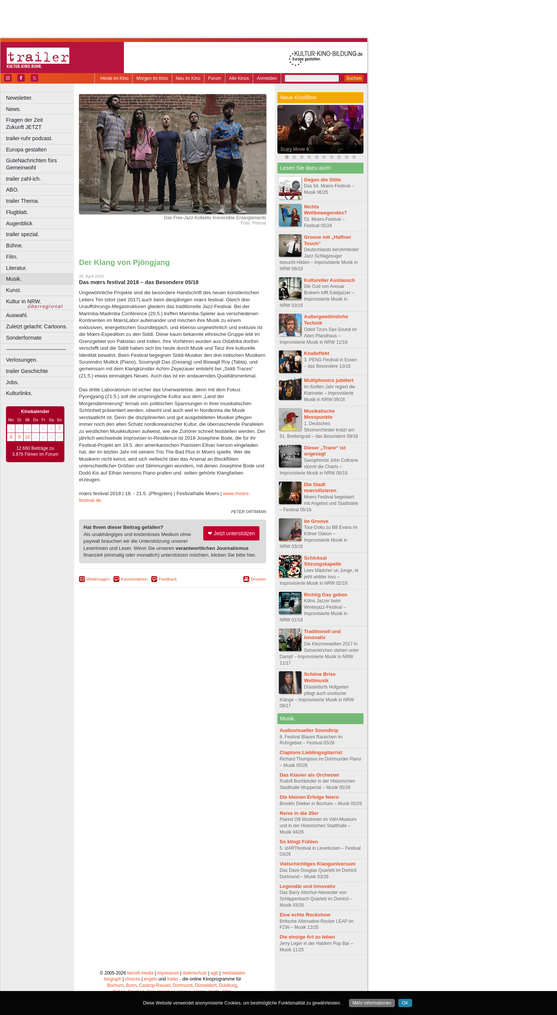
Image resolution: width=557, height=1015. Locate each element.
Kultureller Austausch (329, 280)
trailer (172, 979)
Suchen (354, 78)
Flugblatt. (17, 212)
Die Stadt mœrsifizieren (320, 488)
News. (13, 109)
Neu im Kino (188, 78)
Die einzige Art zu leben (307, 937)
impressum (168, 973)
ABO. (12, 190)
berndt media (140, 973)
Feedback (168, 579)
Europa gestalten (26, 150)
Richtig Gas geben (325, 594)
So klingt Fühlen (299, 841)
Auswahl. (17, 315)
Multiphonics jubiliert (329, 380)
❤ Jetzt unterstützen (231, 533)
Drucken (258, 579)
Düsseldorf (205, 985)
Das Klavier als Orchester (310, 775)
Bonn (131, 985)
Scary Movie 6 (294, 149)
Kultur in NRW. (23, 301)
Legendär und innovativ (307, 886)
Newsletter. (19, 98)
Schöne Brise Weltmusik (319, 677)
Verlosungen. (21, 360)
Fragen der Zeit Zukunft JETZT (40, 123)
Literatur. (16, 268)
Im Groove (316, 521)
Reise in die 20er (299, 813)
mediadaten (233, 973)
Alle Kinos (239, 78)
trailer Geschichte (27, 371)
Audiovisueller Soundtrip (309, 730)
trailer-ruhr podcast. (29, 138)
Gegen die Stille (322, 180)
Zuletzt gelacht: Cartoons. (36, 326)
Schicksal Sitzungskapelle (322, 561)
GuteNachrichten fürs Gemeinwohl (31, 164)
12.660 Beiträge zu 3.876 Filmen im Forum (35, 451)
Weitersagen (98, 579)
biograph (112, 979)
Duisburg (228, 985)
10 (27, 437)
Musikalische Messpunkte (319, 414)
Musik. (14, 279)
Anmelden (267, 78)
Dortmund (182, 985)
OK (405, 1003)
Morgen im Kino (152, 78)
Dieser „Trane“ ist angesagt (325, 451)
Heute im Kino (114, 78)
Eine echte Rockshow (305, 915)
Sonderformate (24, 338)
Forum (214, 78)
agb (214, 973)
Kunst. (13, 290)
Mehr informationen (372, 1003)
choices (132, 979)
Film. (12, 257)
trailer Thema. (22, 201)
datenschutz (195, 973)
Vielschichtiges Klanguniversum (318, 864)
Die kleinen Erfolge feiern (309, 797)
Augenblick (19, 223)
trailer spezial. (22, 234)
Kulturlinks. (19, 393)
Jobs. (12, 382)
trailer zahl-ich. (23, 179)
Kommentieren (134, 579)
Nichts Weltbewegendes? (325, 210)
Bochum (115, 985)
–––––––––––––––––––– (36, 349)
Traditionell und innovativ (322, 635)
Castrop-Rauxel (154, 985)
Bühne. (14, 246)
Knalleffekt (316, 353)
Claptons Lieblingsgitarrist (311, 752)
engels (150, 979)
